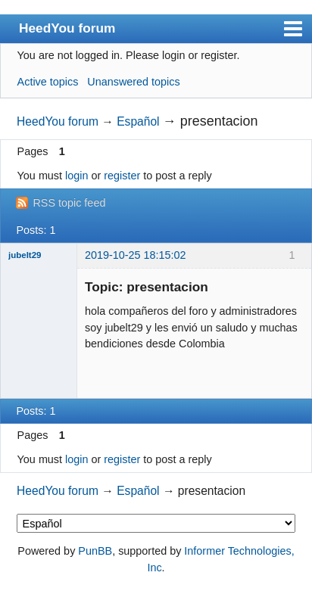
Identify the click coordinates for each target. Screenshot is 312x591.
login (76, 176)
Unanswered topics (133, 82)
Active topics (48, 82)
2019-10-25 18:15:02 (135, 255)
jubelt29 (25, 255)
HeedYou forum (67, 28)
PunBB (95, 551)
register (122, 176)
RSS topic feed (69, 203)
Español (138, 121)
